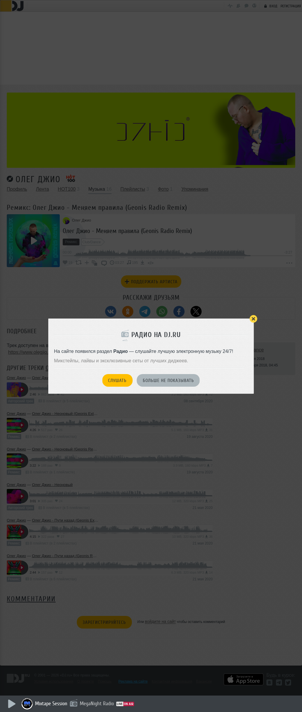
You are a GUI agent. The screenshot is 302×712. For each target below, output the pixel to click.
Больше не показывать (168, 380)
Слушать (117, 380)
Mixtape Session (52, 703)
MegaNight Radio (98, 703)
